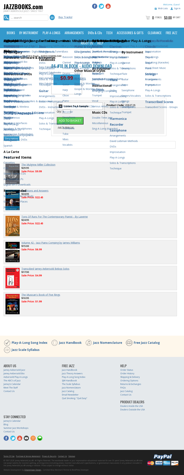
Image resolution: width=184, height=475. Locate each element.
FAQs (123, 387)
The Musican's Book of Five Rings (40, 294)
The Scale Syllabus (71, 384)
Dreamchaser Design (32, 470)
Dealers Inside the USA (131, 406)
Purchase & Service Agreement (28, 456)
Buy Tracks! (65, 17)
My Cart (176, 17)
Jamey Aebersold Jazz (14, 369)
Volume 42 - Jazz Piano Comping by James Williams (50, 242)
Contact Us (9, 391)
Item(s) (158, 17)
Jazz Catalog (68, 391)
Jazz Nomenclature (107, 343)
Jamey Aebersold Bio (14, 373)
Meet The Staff (11, 387)
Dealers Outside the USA (132, 409)
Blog (6, 424)
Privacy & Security (49, 456)
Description (11, 138)
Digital (16, 56)
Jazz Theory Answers (72, 373)
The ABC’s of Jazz (12, 380)
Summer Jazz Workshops (16, 428)
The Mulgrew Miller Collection (38, 164)
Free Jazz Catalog (147, 343)
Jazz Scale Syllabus (25, 350)
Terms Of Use (9, 456)
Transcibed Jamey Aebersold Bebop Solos (45, 268)
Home (7, 56)
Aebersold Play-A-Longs (16, 377)
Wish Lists (163, 8)
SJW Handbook (69, 380)
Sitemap (71, 456)
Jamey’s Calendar (12, 384)
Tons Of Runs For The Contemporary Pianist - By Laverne (54, 216)
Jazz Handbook (70, 343)
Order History (127, 373)
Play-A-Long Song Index (29, 343)
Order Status (126, 369)
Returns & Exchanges (130, 384)
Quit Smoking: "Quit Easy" (74, 398)
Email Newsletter (70, 394)
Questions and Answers (34, 190)
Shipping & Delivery (130, 377)
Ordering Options (129, 380)
